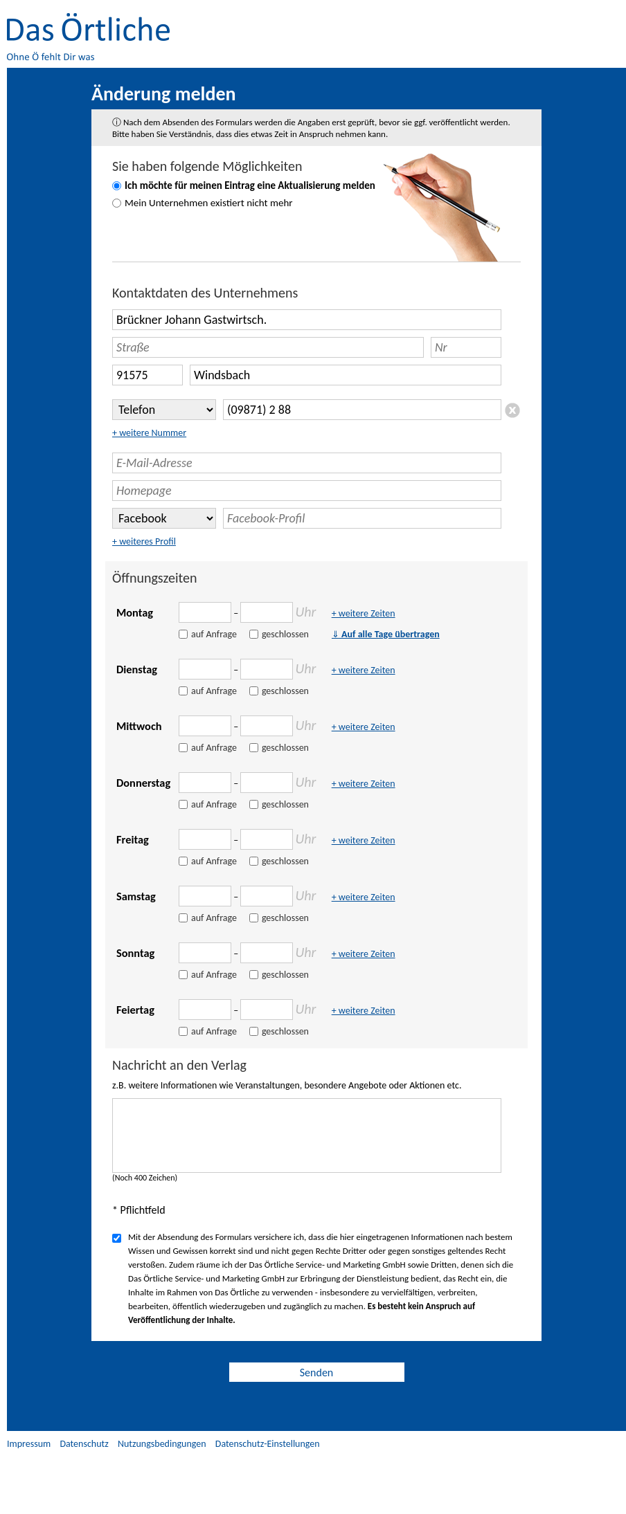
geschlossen (285, 634)
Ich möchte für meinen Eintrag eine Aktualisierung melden (250, 185)
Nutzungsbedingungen (162, 1444)
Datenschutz (84, 1444)
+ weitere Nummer (149, 433)
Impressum (29, 1444)
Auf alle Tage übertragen (386, 634)
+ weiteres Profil (144, 541)
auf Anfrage (214, 634)
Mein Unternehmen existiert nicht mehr (209, 203)
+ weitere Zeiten (363, 613)
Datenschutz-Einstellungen (267, 1444)
